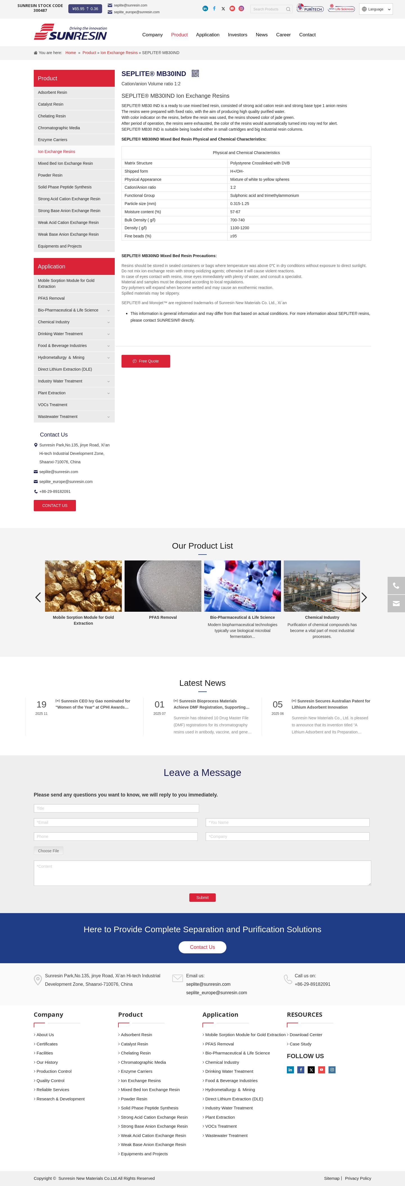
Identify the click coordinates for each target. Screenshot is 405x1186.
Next (364, 597)
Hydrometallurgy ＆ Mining (61, 357)
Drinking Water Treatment (60, 333)
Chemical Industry (53, 322)
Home (71, 52)
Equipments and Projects (60, 246)
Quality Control (50, 1080)
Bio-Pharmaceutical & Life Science (68, 310)
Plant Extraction (52, 393)
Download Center (306, 1034)
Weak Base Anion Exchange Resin (68, 234)
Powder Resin (50, 175)
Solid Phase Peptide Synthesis (65, 187)
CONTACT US (55, 505)
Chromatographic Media (59, 128)
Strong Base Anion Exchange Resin (69, 210)
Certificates (47, 1044)
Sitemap (331, 1178)
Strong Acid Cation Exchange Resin (69, 199)
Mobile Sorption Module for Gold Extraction (245, 1034)
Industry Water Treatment (60, 381)
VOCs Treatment (52, 404)
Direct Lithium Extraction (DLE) (65, 369)
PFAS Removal (51, 298)
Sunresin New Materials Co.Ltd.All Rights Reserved (106, 1178)
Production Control (54, 1071)
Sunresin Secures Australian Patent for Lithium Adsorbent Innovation (331, 703)
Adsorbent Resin (52, 92)
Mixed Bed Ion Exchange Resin (65, 163)
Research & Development (61, 1098)
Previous (38, 597)
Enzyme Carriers (52, 139)
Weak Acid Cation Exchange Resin (68, 222)
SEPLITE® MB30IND (160, 52)
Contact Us (202, 947)
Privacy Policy (358, 1178)
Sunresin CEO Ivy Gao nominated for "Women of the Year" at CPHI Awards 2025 (92, 704)
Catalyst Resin (50, 104)
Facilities (45, 1053)
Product (90, 52)
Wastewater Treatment (57, 416)
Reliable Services (53, 1089)
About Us (45, 1034)
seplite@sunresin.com (130, 5)
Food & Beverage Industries (62, 345)
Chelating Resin (52, 116)
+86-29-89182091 (52, 491)
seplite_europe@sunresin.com (136, 12)
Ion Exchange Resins (119, 52)
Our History (47, 1062)
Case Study (301, 1044)
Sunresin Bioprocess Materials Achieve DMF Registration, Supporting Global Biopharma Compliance (210, 704)
